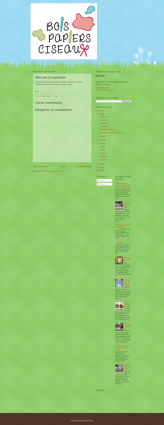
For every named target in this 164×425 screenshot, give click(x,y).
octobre (102, 123)
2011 (100, 170)
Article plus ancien (83, 166)
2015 (100, 111)
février (102, 156)
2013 (100, 164)
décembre (103, 117)
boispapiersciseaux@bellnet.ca (105, 90)
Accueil (62, 166)
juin (101, 143)
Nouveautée (120, 242)
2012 (100, 167)
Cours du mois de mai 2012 (127, 304)
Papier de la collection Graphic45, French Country (122, 347)
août (101, 137)
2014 (100, 114)
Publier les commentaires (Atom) (52, 171)
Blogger (90, 420)
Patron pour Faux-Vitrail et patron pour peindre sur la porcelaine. (123, 185)
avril (101, 150)
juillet (102, 140)
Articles (100, 180)
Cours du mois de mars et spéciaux (127, 282)
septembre (103, 126)
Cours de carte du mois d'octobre (127, 367)
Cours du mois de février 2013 (127, 205)
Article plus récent (41, 166)
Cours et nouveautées (127, 259)
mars (101, 153)
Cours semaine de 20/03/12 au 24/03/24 (127, 327)
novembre (103, 120)
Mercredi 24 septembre (107, 129)
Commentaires (102, 184)
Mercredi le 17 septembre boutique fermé (112, 132)
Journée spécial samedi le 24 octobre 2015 (123, 226)
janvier (102, 159)
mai (101, 146)
